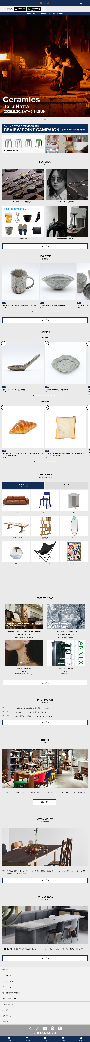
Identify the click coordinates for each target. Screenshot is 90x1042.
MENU (86, 3)
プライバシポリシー (9, 998)
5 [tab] (45, 312)
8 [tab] (54, 312)
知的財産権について (9, 1004)
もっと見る (45, 246)
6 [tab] (48, 312)
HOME (9, 1039)
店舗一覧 (44, 802)
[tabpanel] (45, 66)
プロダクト (27, 1039)
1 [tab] (42, 119)
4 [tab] (42, 312)
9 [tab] (57, 312)
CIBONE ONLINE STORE (45, 5)
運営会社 (5, 1021)
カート (63, 1039)
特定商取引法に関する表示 (11, 993)
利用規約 (5, 970)
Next (79, 287)
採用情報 (5, 1010)
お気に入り (45, 1039)
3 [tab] (47, 119)
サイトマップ (6, 987)
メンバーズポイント (9, 975)
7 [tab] (51, 312)
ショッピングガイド (9, 981)
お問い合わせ (6, 1016)
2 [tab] (45, 119)
